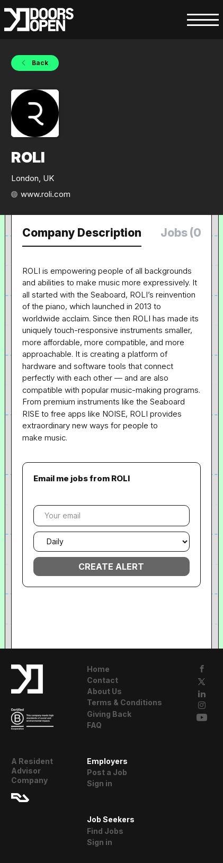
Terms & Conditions (124, 702)
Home (98, 668)
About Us (104, 691)
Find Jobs (105, 830)
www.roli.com (45, 194)
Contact (102, 680)
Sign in (99, 783)
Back (39, 63)
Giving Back (109, 713)
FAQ (94, 725)
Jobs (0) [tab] (183, 232)
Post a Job (107, 772)
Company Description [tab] (81, 232)
